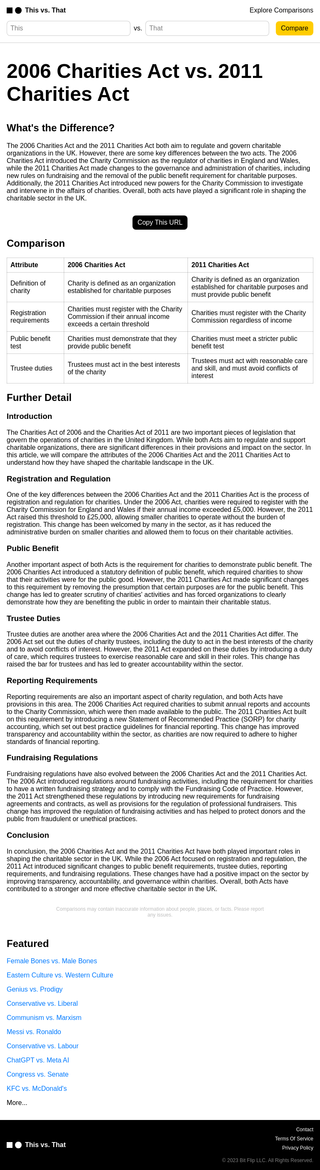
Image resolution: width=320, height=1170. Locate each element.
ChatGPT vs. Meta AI (38, 1060)
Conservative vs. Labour (43, 1046)
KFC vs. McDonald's (37, 1088)
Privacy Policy (297, 1148)
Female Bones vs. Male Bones (52, 961)
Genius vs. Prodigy (34, 989)
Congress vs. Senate (38, 1074)
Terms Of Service (294, 1139)
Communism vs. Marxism (44, 1017)
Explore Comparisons (281, 10)
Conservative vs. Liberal (42, 1003)
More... (17, 1102)
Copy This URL (160, 222)
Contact (304, 1129)
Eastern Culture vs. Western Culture (60, 975)
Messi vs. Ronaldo (34, 1031)
